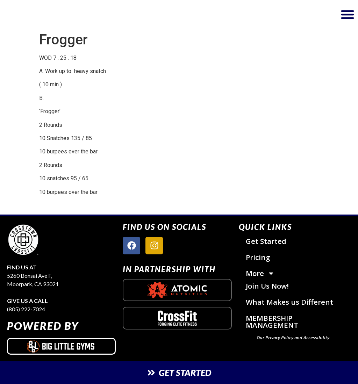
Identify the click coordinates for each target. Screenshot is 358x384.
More (260, 273)
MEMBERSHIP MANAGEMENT (272, 321)
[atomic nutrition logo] (177, 290)
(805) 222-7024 (26, 309)
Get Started (266, 241)
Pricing (258, 257)
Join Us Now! (267, 286)
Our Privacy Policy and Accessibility (293, 338)
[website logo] (62, 14)
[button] (347, 14)
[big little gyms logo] (61, 346)
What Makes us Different (290, 302)
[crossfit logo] (177, 318)
